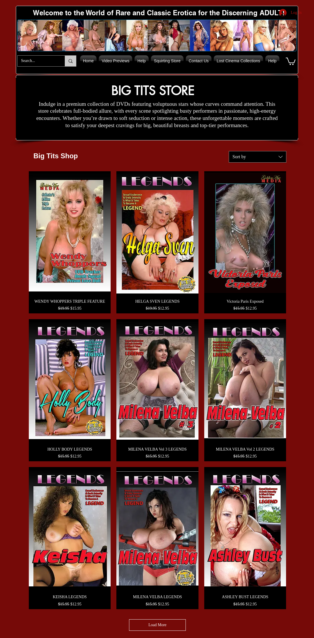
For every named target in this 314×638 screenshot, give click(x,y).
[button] (291, 61)
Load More (157, 625)
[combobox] (257, 157)
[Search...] (37, 61)
